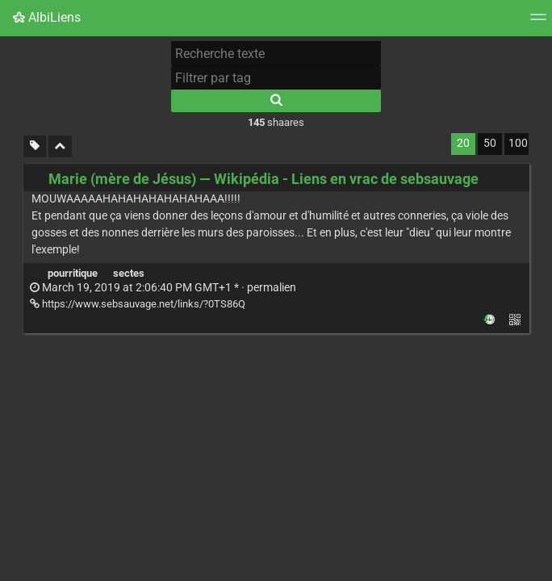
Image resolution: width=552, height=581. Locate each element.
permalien (163, 288)
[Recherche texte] (276, 53)
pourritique (73, 273)
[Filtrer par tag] (276, 77)
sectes (128, 273)
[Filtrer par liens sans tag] (34, 146)
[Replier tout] (60, 146)
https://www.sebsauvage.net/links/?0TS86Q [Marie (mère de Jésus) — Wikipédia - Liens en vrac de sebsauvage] (137, 304)
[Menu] (538, 22)
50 (489, 143)
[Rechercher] (276, 101)
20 (463, 143)
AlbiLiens (47, 17)
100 (518, 143)
